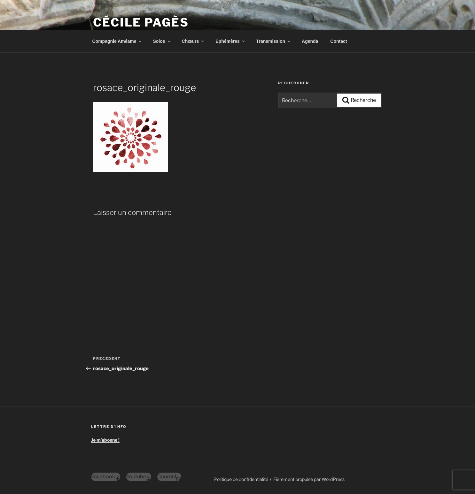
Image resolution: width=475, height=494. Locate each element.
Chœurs (193, 41)
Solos (162, 41)
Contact (338, 41)
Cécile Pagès (141, 22)
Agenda (310, 41)
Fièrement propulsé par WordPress (309, 479)
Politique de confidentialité (241, 479)
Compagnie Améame (117, 41)
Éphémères (230, 41)
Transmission (273, 41)
